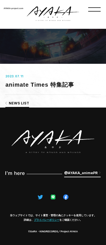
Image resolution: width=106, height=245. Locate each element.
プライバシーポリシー (46, 219)
